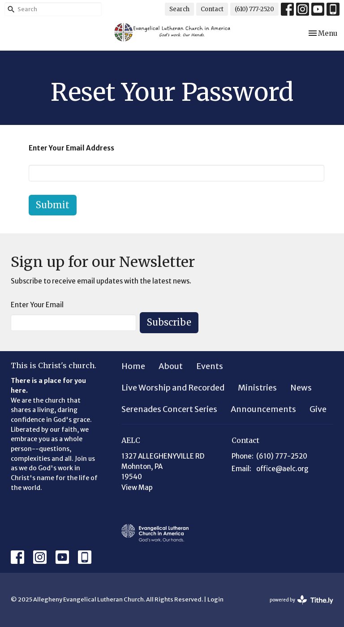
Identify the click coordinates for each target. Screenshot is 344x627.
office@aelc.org (282, 468)
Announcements (263, 409)
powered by (301, 600)
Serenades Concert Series (169, 409)
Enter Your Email (37, 305)
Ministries (257, 387)
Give (318, 409)
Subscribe (169, 322)
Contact (212, 9)
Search (179, 9)
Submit (52, 204)
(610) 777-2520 (254, 9)
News (301, 387)
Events (209, 366)
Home (133, 366)
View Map (137, 487)
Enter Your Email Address (71, 148)
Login (215, 599)
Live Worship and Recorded (172, 387)
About (171, 366)
